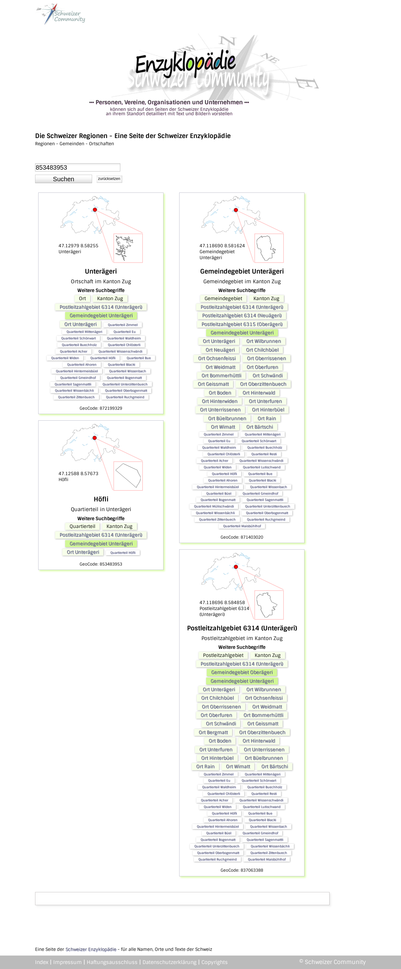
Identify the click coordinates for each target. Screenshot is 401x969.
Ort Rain (267, 418)
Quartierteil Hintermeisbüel (77, 371)
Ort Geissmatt (213, 384)
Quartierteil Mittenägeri (84, 332)
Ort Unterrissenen (220, 410)
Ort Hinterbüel (268, 410)
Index (41, 962)
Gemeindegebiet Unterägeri (101, 315)
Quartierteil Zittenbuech (76, 397)
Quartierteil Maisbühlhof (242, 526)
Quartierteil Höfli (102, 358)
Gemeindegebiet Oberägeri (242, 672)
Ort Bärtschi (259, 427)
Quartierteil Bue (139, 358)
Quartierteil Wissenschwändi (120, 351)
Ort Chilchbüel (262, 350)
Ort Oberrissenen (266, 358)
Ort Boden (220, 393)
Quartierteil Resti (264, 454)
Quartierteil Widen (65, 358)
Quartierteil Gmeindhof (78, 378)
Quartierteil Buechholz (79, 345)
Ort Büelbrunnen (227, 418)
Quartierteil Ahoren (81, 364)
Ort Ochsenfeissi (217, 358)
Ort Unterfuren (265, 401)
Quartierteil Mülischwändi (214, 506)
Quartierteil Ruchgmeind (125, 397)
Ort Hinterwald (258, 393)
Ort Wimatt (223, 427)
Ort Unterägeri (80, 324)
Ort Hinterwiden (219, 401)
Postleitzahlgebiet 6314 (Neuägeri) (242, 315)
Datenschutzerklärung (169, 962)
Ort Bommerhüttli (221, 375)
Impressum (67, 962)
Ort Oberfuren (262, 367)
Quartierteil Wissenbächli (74, 390)
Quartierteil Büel (218, 493)
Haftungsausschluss (112, 962)
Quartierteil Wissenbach (127, 371)
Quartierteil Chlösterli (124, 345)
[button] (63, 179)
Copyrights (214, 962)
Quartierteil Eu (124, 332)
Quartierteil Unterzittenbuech (125, 384)
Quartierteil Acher (73, 351)
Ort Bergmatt (213, 732)
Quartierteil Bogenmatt (124, 378)
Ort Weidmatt (220, 367)
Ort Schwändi (268, 375)
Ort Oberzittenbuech (263, 384)
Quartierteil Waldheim (124, 338)
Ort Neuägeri (220, 350)
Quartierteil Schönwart (78, 338)
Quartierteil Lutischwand (261, 467)
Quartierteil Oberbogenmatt (126, 390)
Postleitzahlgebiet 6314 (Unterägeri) (101, 307)
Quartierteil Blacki (121, 364)
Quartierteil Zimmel (123, 325)
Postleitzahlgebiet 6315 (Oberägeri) (242, 324)
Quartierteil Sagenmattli (73, 384)
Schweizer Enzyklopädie (90, 949)
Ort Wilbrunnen (263, 341)
